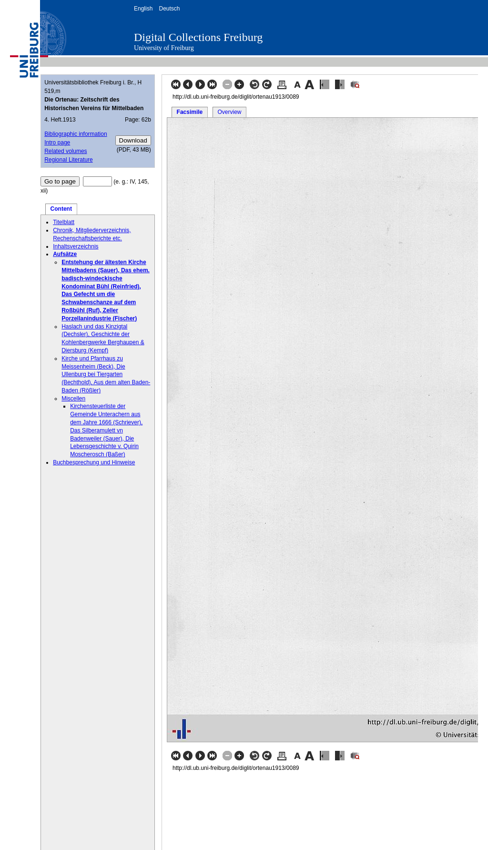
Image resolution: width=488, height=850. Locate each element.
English (143, 8)
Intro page (57, 142)
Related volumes (65, 151)
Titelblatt (63, 222)
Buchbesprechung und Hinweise (94, 462)
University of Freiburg (164, 47)
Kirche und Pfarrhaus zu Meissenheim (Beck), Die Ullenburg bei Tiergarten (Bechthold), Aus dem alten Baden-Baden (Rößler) (105, 374)
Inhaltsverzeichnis (75, 246)
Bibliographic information (75, 134)
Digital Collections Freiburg (198, 37)
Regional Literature (68, 159)
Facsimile (190, 112)
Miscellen (73, 398)
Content (61, 208)
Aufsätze (65, 254)
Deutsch (169, 8)
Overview (229, 112)
